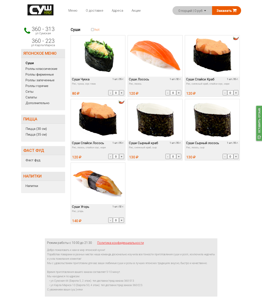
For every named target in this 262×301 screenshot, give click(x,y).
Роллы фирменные (40, 74)
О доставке (94, 11)
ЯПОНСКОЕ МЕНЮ (40, 53)
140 (76, 221)
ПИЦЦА (30, 119)
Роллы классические (41, 69)
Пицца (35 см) (36, 134)
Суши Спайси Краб (200, 79)
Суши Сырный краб (143, 143)
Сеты (29, 92)
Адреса (117, 11)
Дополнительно (37, 103)
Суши (30, 63)
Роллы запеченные (40, 80)
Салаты (31, 97)
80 (75, 93)
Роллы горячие (37, 86)
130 (133, 157)
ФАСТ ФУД (33, 150)
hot (95, 30)
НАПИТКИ (32, 176)
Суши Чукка (81, 79)
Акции (136, 11)
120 (133, 93)
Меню (72, 11)
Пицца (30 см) (36, 129)
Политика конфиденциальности (120, 243)
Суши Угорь (80, 207)
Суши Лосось (139, 79)
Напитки (32, 186)
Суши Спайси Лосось (88, 143)
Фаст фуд (33, 160)
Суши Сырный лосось (202, 143)
